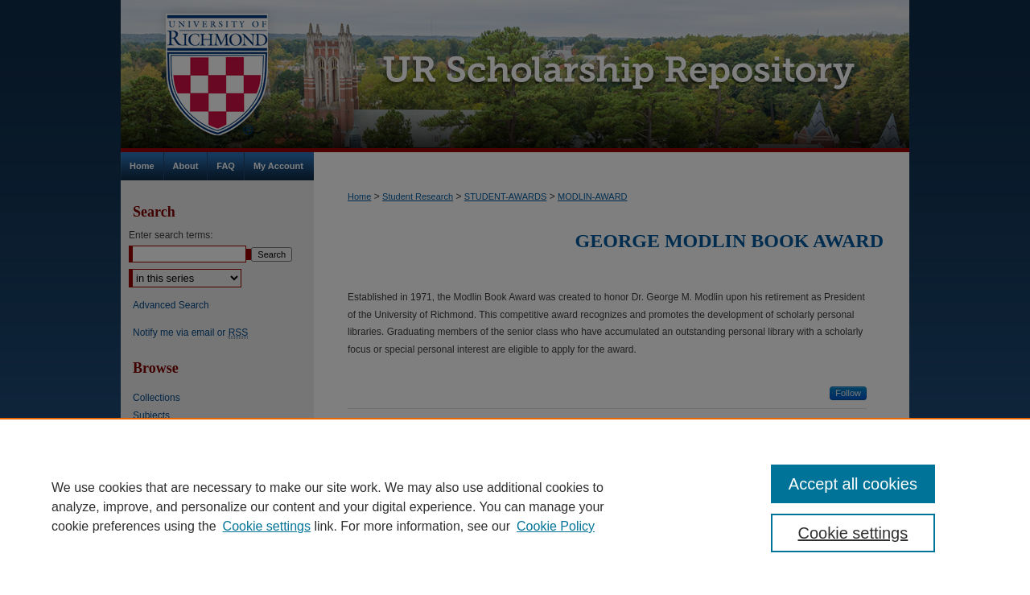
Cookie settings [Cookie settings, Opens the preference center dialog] (853, 533)
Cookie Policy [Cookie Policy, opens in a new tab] (556, 526)
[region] (515, 506)
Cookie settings (267, 526)
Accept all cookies (853, 484)
